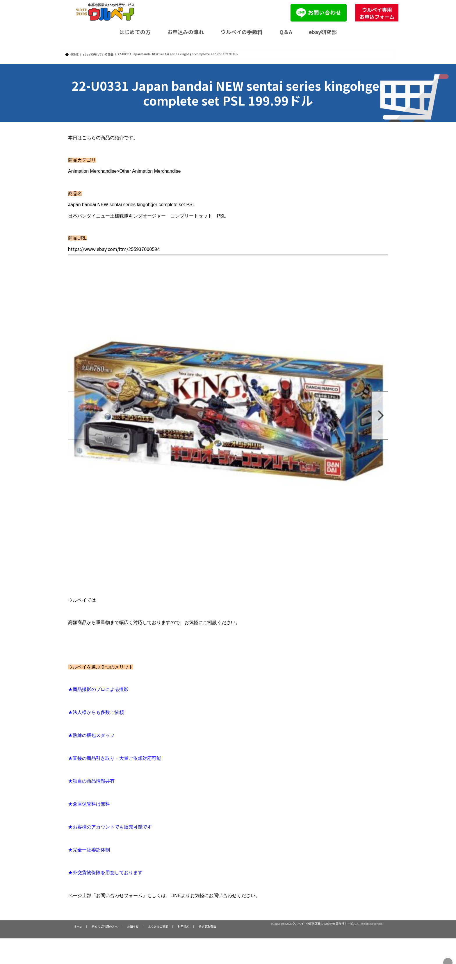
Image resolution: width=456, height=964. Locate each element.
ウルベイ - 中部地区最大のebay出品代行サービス (324, 923)
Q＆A (285, 31)
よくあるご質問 (152, 926)
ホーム (77, 926)
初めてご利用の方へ (102, 926)
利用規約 (176, 926)
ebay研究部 (323, 31)
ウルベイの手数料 (242, 31)
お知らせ (129, 926)
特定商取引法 (198, 926)
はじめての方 (135, 31)
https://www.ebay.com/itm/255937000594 (136, 248)
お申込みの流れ (185, 31)
